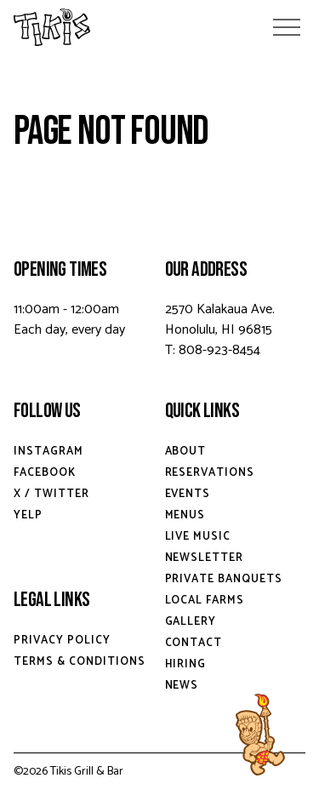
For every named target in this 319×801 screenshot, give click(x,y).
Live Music (198, 537)
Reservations (210, 473)
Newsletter (204, 558)
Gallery (191, 622)
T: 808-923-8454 (212, 350)
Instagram (48, 452)
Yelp (28, 515)
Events (188, 494)
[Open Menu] (286, 27)
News (182, 686)
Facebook (45, 473)
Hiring (186, 664)
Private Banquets (224, 579)
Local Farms (205, 600)
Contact (194, 643)
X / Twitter (51, 494)
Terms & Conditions (79, 662)
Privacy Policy (62, 640)
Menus (185, 515)
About (186, 452)
